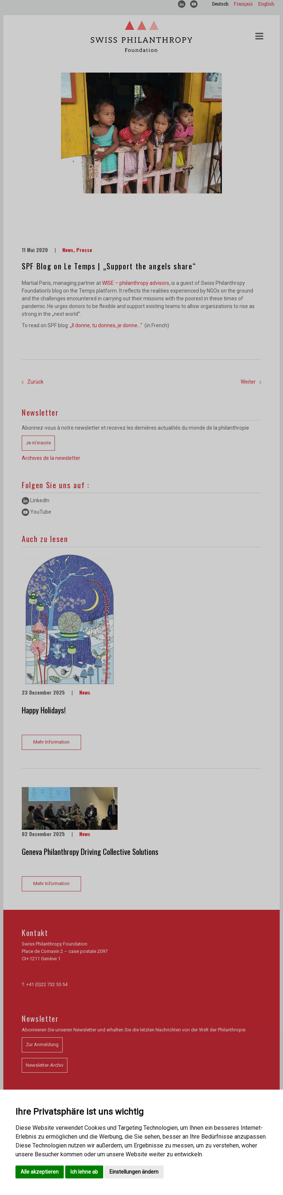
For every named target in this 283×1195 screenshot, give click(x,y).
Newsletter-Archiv (44, 1065)
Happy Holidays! (44, 710)
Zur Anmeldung (42, 1044)
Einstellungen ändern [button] (133, 1172)
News (67, 250)
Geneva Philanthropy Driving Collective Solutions (90, 851)
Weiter (251, 382)
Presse (84, 250)
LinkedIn (35, 500)
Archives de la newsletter (51, 458)
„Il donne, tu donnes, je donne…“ (106, 325)
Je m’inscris (38, 442)
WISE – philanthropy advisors (135, 283)
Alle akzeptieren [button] (40, 1172)
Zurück (32, 382)
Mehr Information (51, 742)
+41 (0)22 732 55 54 (46, 984)
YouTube (36, 512)
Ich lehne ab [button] (84, 1172)
